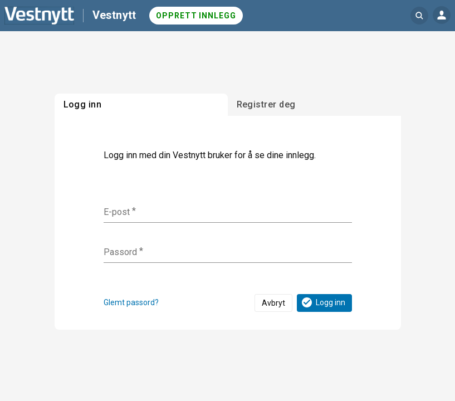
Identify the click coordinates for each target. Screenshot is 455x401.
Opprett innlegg (196, 15)
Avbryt (273, 303)
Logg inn (322, 302)
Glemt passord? (131, 302)
